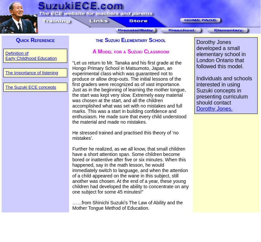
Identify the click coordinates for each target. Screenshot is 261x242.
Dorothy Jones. (214, 109)
